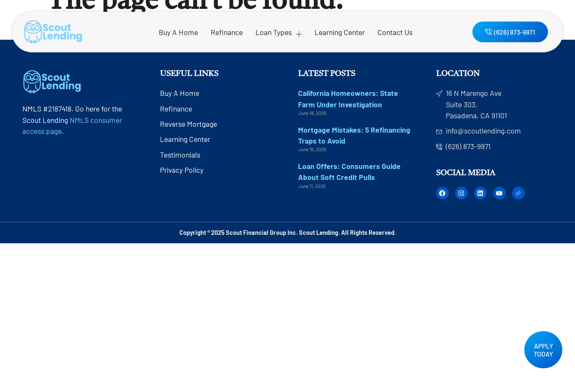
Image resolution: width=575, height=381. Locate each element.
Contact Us (394, 32)
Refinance (227, 32)
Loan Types (278, 32)
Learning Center (340, 32)
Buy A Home (178, 32)
